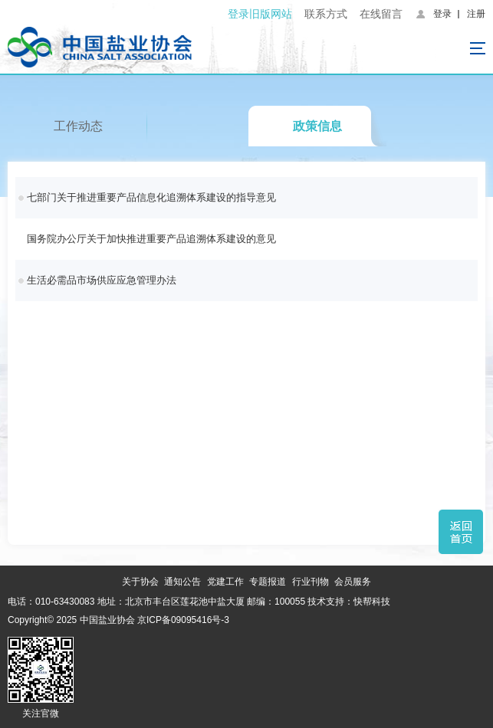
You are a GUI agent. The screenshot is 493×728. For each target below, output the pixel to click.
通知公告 (182, 581)
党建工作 (225, 581)
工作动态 (78, 126)
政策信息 (317, 126)
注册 (476, 13)
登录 (442, 13)
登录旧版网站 (260, 14)
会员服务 (352, 581)
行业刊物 (310, 581)
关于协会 (140, 581)
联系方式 (325, 14)
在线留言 (381, 14)
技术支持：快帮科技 (347, 601)
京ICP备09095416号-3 (183, 620)
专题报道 (267, 581)
